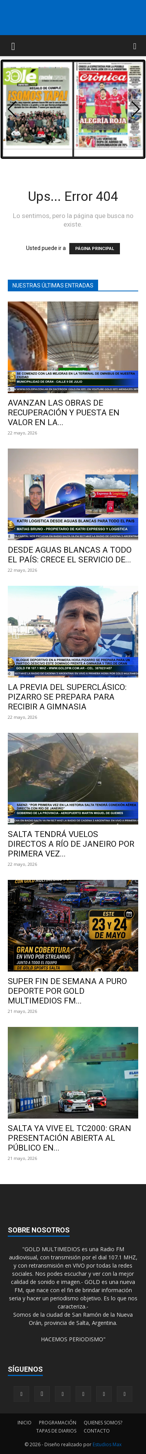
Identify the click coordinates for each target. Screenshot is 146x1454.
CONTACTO (97, 1430)
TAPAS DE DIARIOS (56, 1430)
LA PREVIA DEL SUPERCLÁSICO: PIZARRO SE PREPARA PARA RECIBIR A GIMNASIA (67, 697)
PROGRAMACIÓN (57, 1422)
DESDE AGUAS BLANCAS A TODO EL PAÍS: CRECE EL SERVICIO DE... (70, 554)
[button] (13, 45)
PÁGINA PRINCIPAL (94, 248)
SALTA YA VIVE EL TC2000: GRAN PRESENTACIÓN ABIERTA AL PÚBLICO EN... (69, 1138)
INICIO (25, 1422)
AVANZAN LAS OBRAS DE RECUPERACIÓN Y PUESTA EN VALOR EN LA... (64, 412)
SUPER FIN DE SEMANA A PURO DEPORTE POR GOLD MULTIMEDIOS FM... (67, 991)
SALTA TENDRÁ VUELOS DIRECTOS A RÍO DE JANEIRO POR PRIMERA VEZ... (71, 844)
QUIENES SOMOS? (103, 1422)
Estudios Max (107, 1444)
